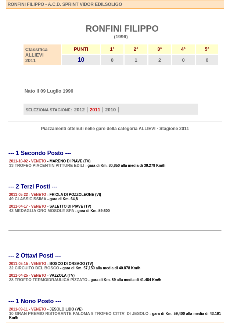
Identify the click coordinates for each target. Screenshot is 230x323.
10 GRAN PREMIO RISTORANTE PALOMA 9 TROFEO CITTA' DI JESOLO (78, 313)
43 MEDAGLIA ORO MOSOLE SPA (41, 210)
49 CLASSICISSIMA (27, 199)
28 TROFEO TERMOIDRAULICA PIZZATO (48, 279)
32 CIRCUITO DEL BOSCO (34, 268)
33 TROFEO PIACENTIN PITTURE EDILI (47, 165)
